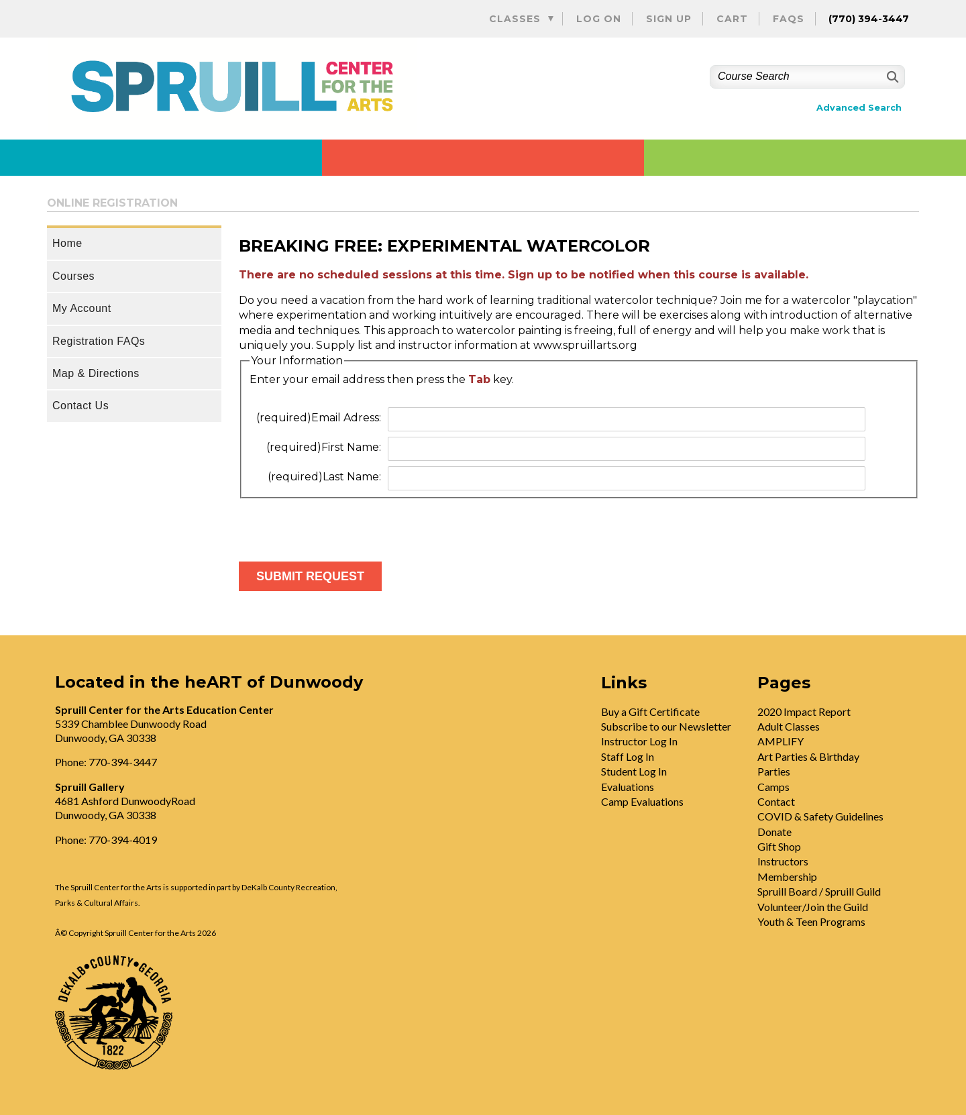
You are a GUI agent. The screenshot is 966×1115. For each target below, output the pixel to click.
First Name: (323, 447)
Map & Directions (96, 373)
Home (67, 243)
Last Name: (324, 476)
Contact (776, 801)
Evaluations (627, 786)
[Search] (891, 76)
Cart (732, 19)
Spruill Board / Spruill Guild (819, 891)
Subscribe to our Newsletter (666, 726)
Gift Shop (779, 846)
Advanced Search (859, 108)
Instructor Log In (639, 741)
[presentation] (341, 524)
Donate (774, 831)
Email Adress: (318, 417)
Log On (598, 19)
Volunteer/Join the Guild (812, 906)
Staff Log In (627, 756)
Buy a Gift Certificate (650, 711)
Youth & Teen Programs (811, 921)
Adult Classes (788, 726)
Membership (787, 876)
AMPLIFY (780, 741)
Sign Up (669, 19)
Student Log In (634, 771)
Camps (773, 786)
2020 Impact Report (804, 711)
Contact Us (80, 405)
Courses (73, 276)
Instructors (782, 861)
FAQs (788, 19)
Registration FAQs (98, 341)
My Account (81, 308)
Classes (515, 19)
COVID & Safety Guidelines (820, 816)
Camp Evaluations (642, 801)
